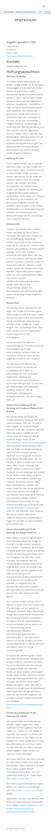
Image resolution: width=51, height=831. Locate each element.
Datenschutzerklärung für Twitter (21, 811)
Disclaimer (22, 798)
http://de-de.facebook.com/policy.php (23, 507)
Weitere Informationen (25, 12)
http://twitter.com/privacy (18, 778)
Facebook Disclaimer (27, 805)
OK (40, 12)
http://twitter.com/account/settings (27, 790)
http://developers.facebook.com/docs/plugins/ (27, 442)
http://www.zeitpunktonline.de (20, 56)
